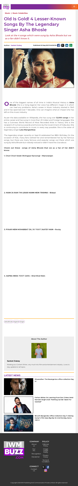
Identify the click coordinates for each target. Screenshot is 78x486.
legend (16, 321)
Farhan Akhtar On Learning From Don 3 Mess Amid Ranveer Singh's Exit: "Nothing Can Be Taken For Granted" (54, 400)
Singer (22, 321)
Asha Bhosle (9, 321)
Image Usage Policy (45, 450)
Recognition (34, 454)
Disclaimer (34, 457)
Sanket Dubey (16, 45)
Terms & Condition (45, 461)
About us (34, 445)
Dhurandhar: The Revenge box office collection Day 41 (54, 380)
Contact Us (34, 470)
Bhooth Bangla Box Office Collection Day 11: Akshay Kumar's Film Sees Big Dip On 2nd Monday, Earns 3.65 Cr (54, 418)
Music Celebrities (20, 13)
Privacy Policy (45, 456)
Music (7, 13)
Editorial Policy (46, 445)
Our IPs (33, 450)
